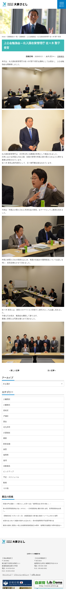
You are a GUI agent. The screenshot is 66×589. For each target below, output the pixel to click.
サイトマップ (7, 575)
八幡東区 (6, 405)
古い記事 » (52, 370)
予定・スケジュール (11, 477)
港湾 (5, 460)
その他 (5, 488)
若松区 (5, 410)
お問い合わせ (36, 575)
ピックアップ (8, 471)
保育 (5, 449)
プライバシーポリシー (21, 575)
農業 (5, 438)
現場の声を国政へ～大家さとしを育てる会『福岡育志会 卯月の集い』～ (27, 504)
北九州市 (6, 427)
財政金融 (6, 444)
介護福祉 (6, 433)
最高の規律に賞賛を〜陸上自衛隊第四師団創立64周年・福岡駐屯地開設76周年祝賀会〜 (32, 525)
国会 (5, 422)
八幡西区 (6, 399)
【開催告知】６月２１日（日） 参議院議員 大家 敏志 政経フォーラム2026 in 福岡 (30, 516)
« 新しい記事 (14, 370)
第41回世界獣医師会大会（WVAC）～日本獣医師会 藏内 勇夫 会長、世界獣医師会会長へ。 (32, 510)
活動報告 (60, 56)
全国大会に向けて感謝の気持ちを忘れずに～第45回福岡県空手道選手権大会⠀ (29, 521)
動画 (5, 483)
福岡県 (5, 455)
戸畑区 (5, 416)
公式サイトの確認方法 (33, 553)
